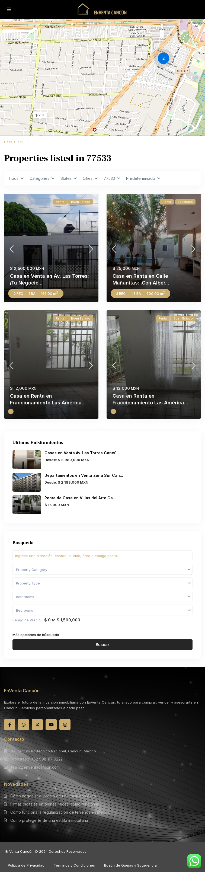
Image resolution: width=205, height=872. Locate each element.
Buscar (102, 644)
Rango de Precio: (26, 620)
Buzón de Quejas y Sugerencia (130, 865)
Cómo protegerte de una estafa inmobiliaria (49, 820)
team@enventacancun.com (35, 767)
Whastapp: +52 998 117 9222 (37, 759)
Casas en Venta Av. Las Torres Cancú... (82, 453)
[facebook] (9, 724)
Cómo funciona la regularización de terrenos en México (60, 812)
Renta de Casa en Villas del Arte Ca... (80, 498)
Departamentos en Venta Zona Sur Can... (83, 475)
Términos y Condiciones (74, 865)
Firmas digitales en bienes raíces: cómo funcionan (54, 804)
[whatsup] (23, 724)
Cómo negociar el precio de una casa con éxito (53, 796)
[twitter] (37, 724)
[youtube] (51, 724)
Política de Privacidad (26, 865)
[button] (164, 59)
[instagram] (65, 724)
